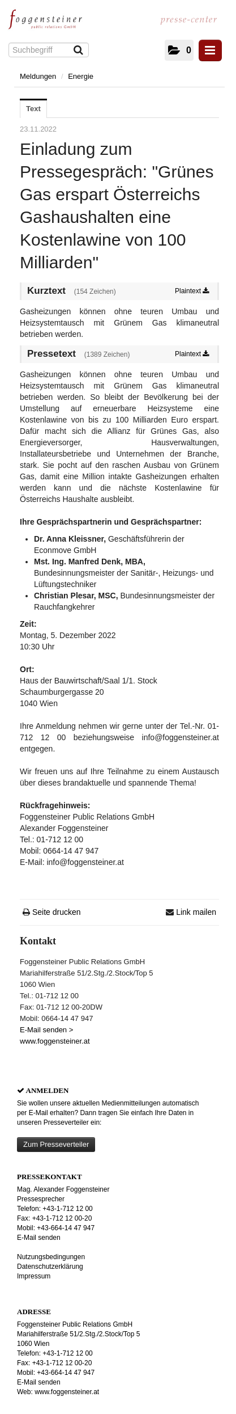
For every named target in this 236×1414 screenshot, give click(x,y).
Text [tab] (33, 108)
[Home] (48, 23)
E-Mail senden (39, 1238)
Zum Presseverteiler (56, 1144)
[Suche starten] (79, 51)
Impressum (33, 1276)
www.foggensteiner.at (55, 1041)
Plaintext (192, 291)
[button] (179, 50)
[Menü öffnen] (210, 50)
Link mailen (196, 912)
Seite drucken (56, 912)
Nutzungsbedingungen (51, 1257)
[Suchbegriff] (48, 50)
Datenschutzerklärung (50, 1267)
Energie (80, 76)
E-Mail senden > (46, 1029)
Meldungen (38, 76)
